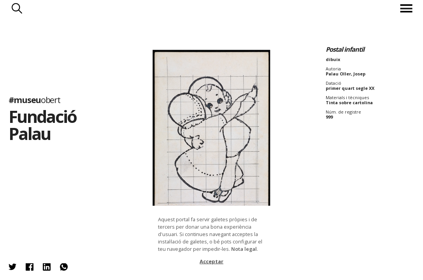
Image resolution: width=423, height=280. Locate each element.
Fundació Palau (43, 125)
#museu (34, 99)
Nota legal (244, 248)
